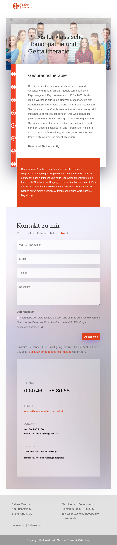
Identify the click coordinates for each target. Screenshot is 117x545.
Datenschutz (35, 525)
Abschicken (91, 336)
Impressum (18, 525)
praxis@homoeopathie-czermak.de (50, 351)
